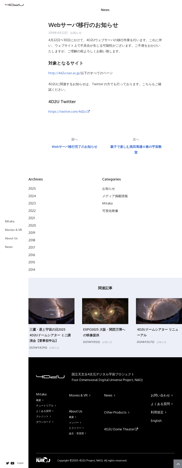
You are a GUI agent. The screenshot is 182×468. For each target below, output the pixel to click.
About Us (11, 238)
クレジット (44, 416)
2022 (32, 211)
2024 (32, 196)
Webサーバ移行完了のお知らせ (74, 147)
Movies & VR (13, 230)
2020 (32, 225)
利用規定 (159, 412)
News (9, 247)
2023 (32, 203)
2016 (31, 255)
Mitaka (9, 221)
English (20, 463)
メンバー (75, 422)
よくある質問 (45, 410)
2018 (31, 240)
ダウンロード (45, 421)
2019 (31, 233)
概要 (40, 400)
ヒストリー (77, 427)
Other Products (117, 412)
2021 (31, 218)
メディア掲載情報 (115, 196)
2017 (31, 247)
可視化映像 (110, 211)
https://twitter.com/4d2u (69, 111)
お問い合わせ (162, 395)
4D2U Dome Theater (121, 429)
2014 (31, 270)
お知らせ (76, 32)
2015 (31, 262)
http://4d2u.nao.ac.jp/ (64, 73)
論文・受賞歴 (78, 433)
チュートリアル (46, 405)
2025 (32, 188)
